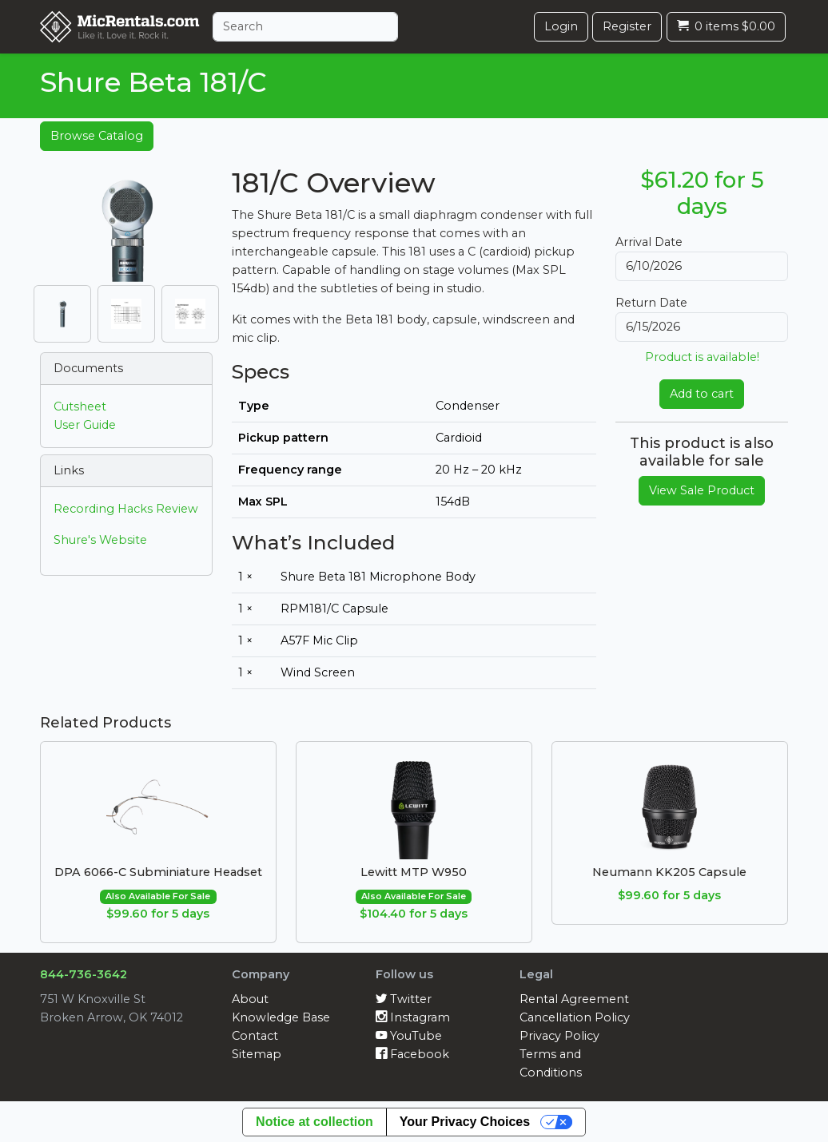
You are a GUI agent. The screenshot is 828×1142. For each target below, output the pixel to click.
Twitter (404, 999)
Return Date (651, 302)
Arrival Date (649, 242)
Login (561, 26)
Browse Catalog (96, 136)
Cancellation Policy (574, 1017)
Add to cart (702, 394)
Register (627, 26)
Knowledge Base (281, 1017)
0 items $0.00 (726, 26)
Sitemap (256, 1054)
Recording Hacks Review (126, 509)
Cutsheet (80, 406)
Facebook (412, 1054)
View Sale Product (701, 490)
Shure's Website (100, 540)
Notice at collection (314, 1121)
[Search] (305, 27)
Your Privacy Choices (465, 1121)
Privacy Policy (559, 1036)
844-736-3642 (83, 974)
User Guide (85, 425)
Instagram (413, 1017)
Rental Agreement (574, 999)
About (250, 999)
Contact (255, 1036)
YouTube (409, 1036)
